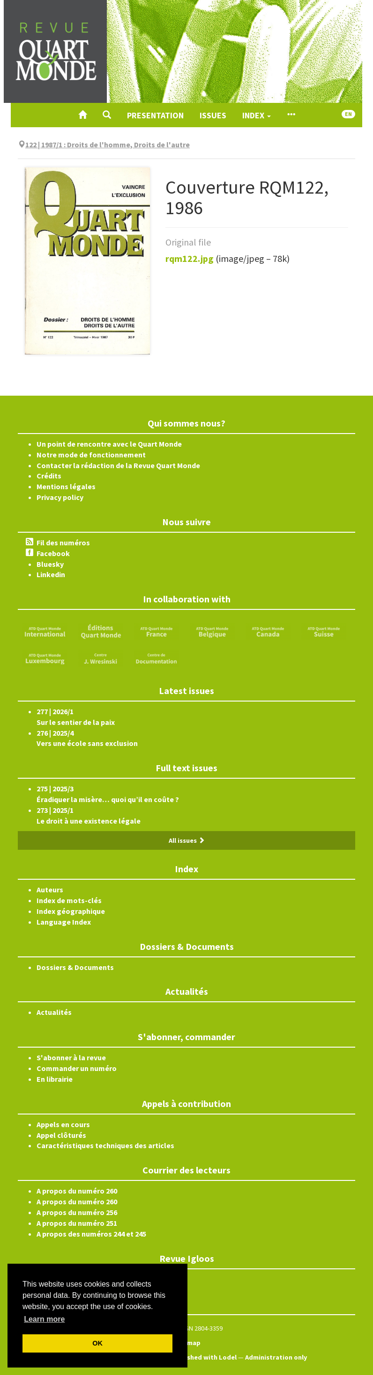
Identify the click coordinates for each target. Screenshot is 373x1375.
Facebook (53, 553)
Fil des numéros (63, 542)
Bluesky (50, 564)
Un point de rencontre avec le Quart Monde (109, 444)
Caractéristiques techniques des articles (105, 1145)
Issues (213, 115)
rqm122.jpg (189, 258)
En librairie (55, 1079)
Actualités (54, 1012)
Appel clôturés (61, 1135)
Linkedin (51, 574)
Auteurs (50, 889)
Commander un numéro (77, 1068)
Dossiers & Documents (75, 967)
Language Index (64, 921)
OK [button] (97, 1343)
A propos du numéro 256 (77, 1212)
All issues (187, 840)
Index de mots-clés (69, 900)
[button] (107, 115)
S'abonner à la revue (71, 1057)
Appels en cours (63, 1124)
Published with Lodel (204, 1357)
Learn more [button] (44, 1319)
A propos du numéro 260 (77, 1190)
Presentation (155, 115)
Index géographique (71, 911)
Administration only (276, 1357)
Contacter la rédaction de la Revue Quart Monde (118, 465)
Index (256, 115)
